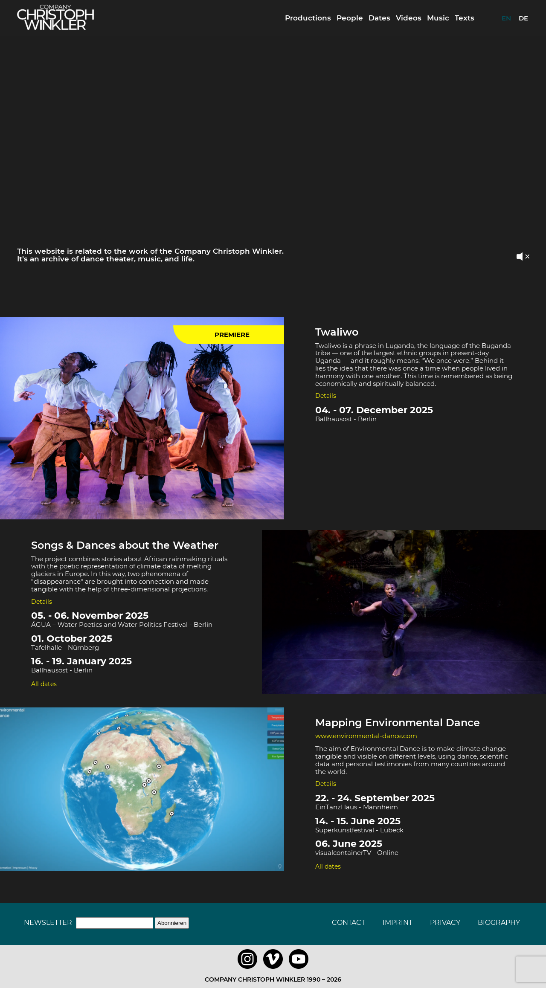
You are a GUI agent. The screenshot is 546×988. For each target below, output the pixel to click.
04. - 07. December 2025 (374, 410)
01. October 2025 (71, 638)
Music (438, 18)
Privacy (445, 922)
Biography (499, 922)
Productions (308, 18)
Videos (408, 18)
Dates (379, 18)
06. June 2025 (348, 843)
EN (506, 18)
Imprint (397, 922)
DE (523, 18)
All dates (44, 684)
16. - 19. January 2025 (81, 661)
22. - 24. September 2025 (375, 798)
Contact (348, 922)
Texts (464, 18)
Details (325, 396)
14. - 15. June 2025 (358, 821)
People (350, 18)
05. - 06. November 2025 (89, 615)
